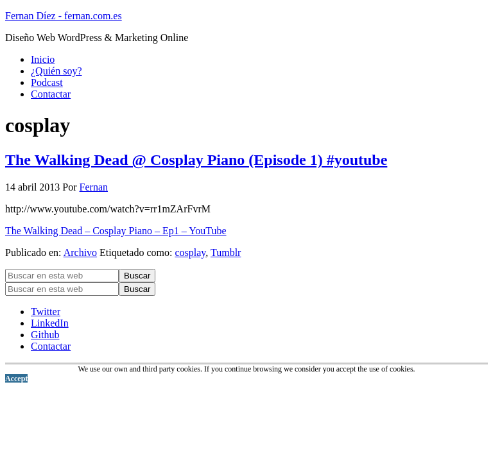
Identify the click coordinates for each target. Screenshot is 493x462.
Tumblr (226, 252)
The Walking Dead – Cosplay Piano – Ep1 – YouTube (116, 230)
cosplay (190, 252)
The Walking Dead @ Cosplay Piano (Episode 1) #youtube (196, 159)
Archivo (80, 252)
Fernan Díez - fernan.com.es (63, 15)
